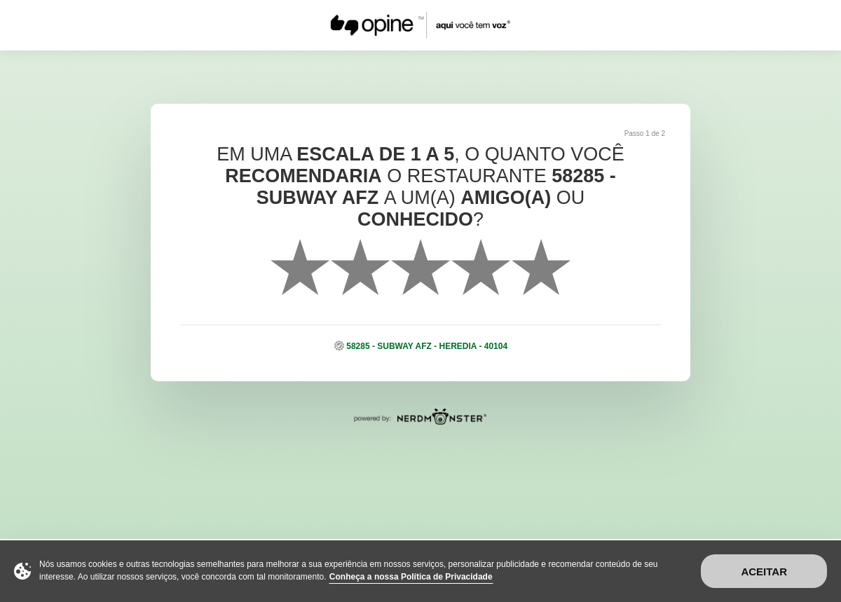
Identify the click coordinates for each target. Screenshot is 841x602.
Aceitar (764, 571)
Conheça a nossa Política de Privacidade (411, 577)
